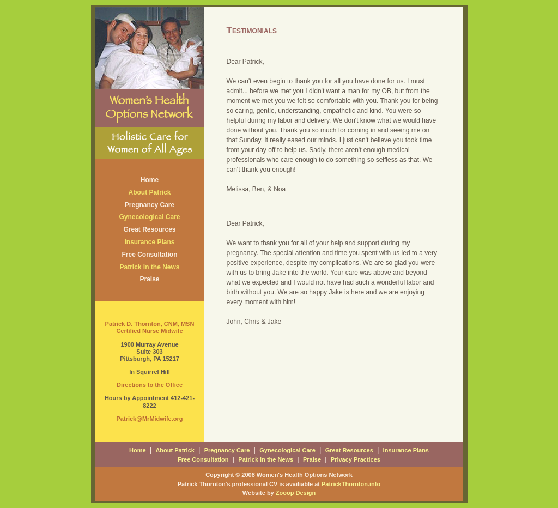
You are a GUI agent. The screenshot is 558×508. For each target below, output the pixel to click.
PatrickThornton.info (351, 484)
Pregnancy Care (149, 205)
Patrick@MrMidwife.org (150, 418)
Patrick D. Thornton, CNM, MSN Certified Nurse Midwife (150, 327)
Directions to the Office (150, 385)
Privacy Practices (355, 459)
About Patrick (149, 192)
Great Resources (149, 229)
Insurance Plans (149, 242)
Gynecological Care (149, 217)
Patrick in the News (149, 267)
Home (150, 180)
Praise (149, 279)
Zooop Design (296, 492)
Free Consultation (149, 254)
